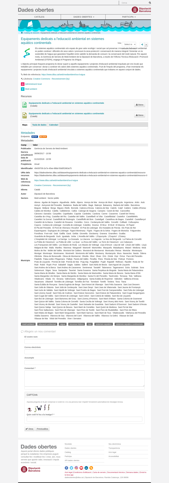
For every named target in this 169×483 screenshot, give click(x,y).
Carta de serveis (99, 472)
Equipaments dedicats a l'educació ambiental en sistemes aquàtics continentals (66, 103)
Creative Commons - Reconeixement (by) (51, 79)
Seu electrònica (115, 444)
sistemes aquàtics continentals (129, 324)
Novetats (68, 444)
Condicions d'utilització (82, 472)
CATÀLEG (39, 17)
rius (89, 324)
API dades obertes (72, 460)
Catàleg (68, 452)
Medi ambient (31, 89)
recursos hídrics (77, 324)
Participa (68, 456)
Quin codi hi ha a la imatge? (40, 414)
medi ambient (28, 324)
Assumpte (29, 358)
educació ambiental (47, 324)
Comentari (30, 368)
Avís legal (112, 452)
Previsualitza (42, 429)
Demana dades (132, 472)
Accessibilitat (114, 456)
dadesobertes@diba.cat (74, 477)
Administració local (33, 84)
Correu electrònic (32, 347)
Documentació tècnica (116, 472)
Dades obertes (70, 448)
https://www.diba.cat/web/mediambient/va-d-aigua (63, 74)
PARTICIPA (129, 17)
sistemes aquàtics (103, 324)
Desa (29, 429)
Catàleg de (31, 33)
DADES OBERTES (83, 17)
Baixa (139, 105)
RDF (34, 137)
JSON (43, 137)
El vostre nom (31, 337)
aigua (62, 324)
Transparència (114, 448)
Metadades (28, 132)
